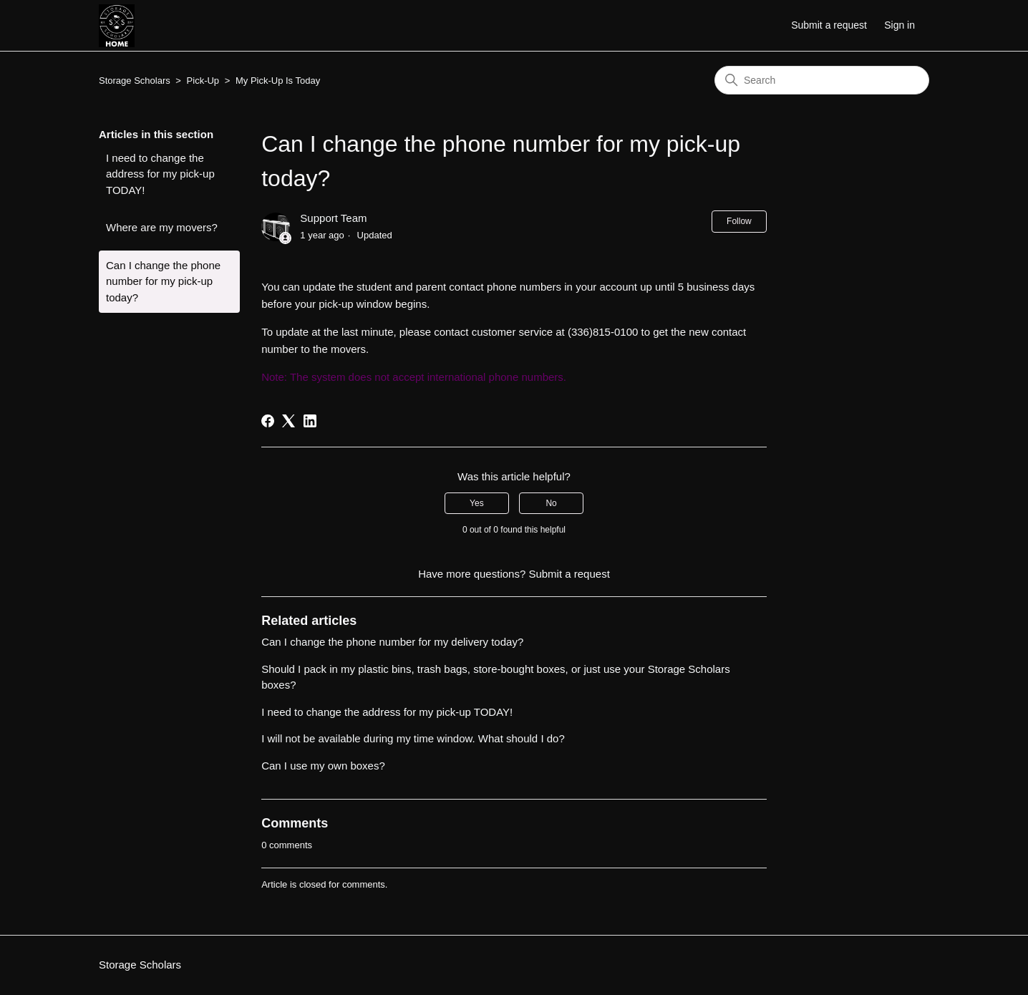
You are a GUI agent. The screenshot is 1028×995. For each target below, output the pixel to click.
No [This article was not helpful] (550, 503)
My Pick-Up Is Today (278, 80)
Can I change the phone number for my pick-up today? (163, 281)
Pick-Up (203, 80)
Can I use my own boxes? (323, 765)
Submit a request (829, 25)
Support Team (333, 218)
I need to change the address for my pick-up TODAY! (160, 174)
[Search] (821, 80)
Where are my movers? (162, 227)
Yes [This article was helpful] (477, 503)
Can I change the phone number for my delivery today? (392, 642)
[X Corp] (288, 420)
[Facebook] (267, 420)
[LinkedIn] (310, 420)
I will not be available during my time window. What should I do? (413, 738)
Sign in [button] (899, 25)
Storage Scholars (134, 80)
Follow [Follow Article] (739, 221)
